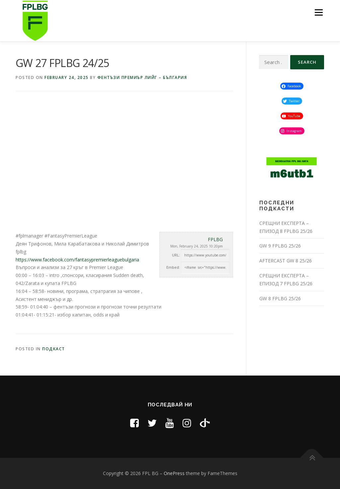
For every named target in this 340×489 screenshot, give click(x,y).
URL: (176, 254)
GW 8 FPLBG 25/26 (280, 298)
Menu (318, 12)
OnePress (174, 473)
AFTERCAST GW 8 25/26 (285, 260)
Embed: (173, 267)
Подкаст (53, 349)
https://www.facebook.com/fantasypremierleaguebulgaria (77, 259)
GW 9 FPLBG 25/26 (280, 246)
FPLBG (215, 239)
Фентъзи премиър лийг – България (142, 77)
